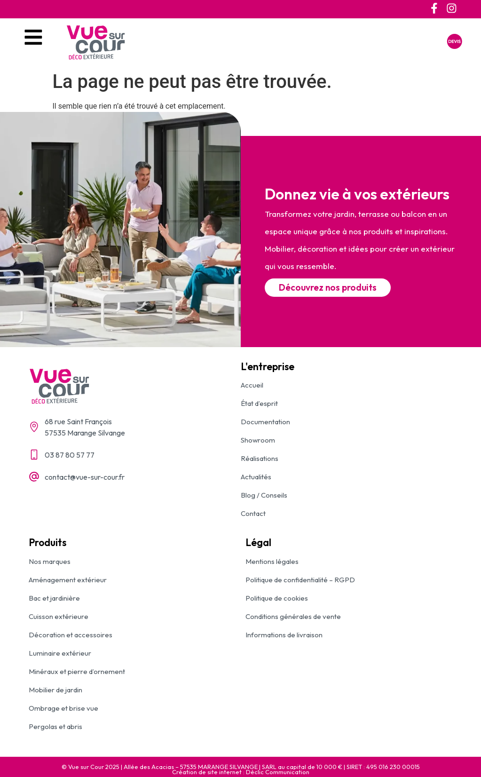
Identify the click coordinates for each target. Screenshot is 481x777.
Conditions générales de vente (293, 616)
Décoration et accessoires (70, 634)
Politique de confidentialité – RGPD (300, 579)
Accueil (252, 385)
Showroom (258, 440)
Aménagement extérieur (68, 579)
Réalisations (259, 458)
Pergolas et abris (55, 726)
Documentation (265, 421)
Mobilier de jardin (55, 689)
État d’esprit (259, 403)
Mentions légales (272, 561)
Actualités (256, 476)
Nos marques (50, 561)
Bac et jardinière (54, 598)
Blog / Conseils (264, 495)
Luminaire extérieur (60, 653)
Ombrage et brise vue (63, 708)
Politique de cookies (276, 598)
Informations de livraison (284, 634)
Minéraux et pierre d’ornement (77, 671)
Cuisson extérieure (58, 616)
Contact (253, 513)
